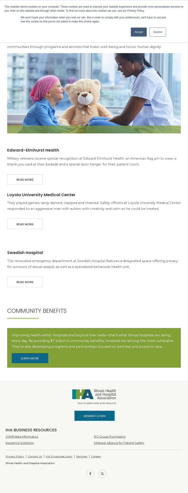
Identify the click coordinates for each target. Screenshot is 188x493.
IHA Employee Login (59, 456)
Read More (25, 178)
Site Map (81, 456)
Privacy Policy (15, 456)
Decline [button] (157, 32)
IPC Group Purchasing (109, 436)
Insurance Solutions (20, 443)
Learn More (30, 358)
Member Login (94, 416)
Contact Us (35, 456)
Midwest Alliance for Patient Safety (119, 443)
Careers (96, 456)
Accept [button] (139, 32)
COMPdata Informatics (22, 436)
